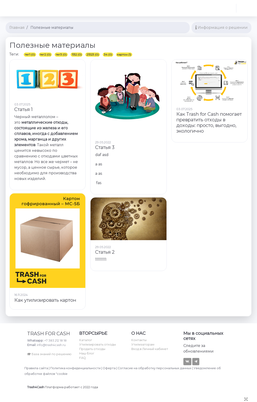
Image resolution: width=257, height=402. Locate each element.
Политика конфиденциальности (75, 368)
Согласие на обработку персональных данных (155, 368)
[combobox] (93, 8)
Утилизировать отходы (97, 344)
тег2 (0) (45, 54)
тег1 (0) (30, 54)
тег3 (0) (61, 54)
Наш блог (86, 353)
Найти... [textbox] (55, 8)
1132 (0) (77, 54)
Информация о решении (221, 27)
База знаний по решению (49, 354)
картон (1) (124, 54)
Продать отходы (92, 349)
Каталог (85, 340)
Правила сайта (36, 368)
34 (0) (108, 54)
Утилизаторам (142, 344)
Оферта (109, 368)
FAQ (82, 358)
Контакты (139, 340)
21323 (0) (93, 54)
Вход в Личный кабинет (149, 349)
